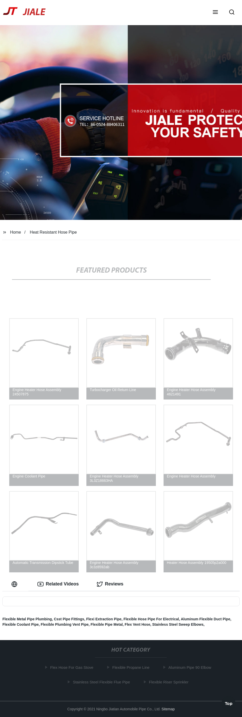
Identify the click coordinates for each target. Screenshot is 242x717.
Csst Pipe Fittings (69, 619)
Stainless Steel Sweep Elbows (178, 624)
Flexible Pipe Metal (106, 624)
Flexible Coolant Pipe (20, 624)
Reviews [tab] (110, 584)
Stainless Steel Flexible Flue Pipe (102, 682)
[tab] (15, 584)
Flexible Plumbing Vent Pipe (65, 624)
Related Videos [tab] (58, 584)
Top (229, 703)
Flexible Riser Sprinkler (169, 682)
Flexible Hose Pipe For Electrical (151, 619)
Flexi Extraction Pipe (104, 619)
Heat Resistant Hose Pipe (53, 232)
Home (15, 232)
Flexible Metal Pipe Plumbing (27, 619)
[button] (215, 12)
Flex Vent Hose (137, 624)
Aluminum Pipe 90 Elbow (190, 667)
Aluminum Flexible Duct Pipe (205, 619)
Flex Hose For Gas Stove (72, 667)
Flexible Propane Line (131, 667)
